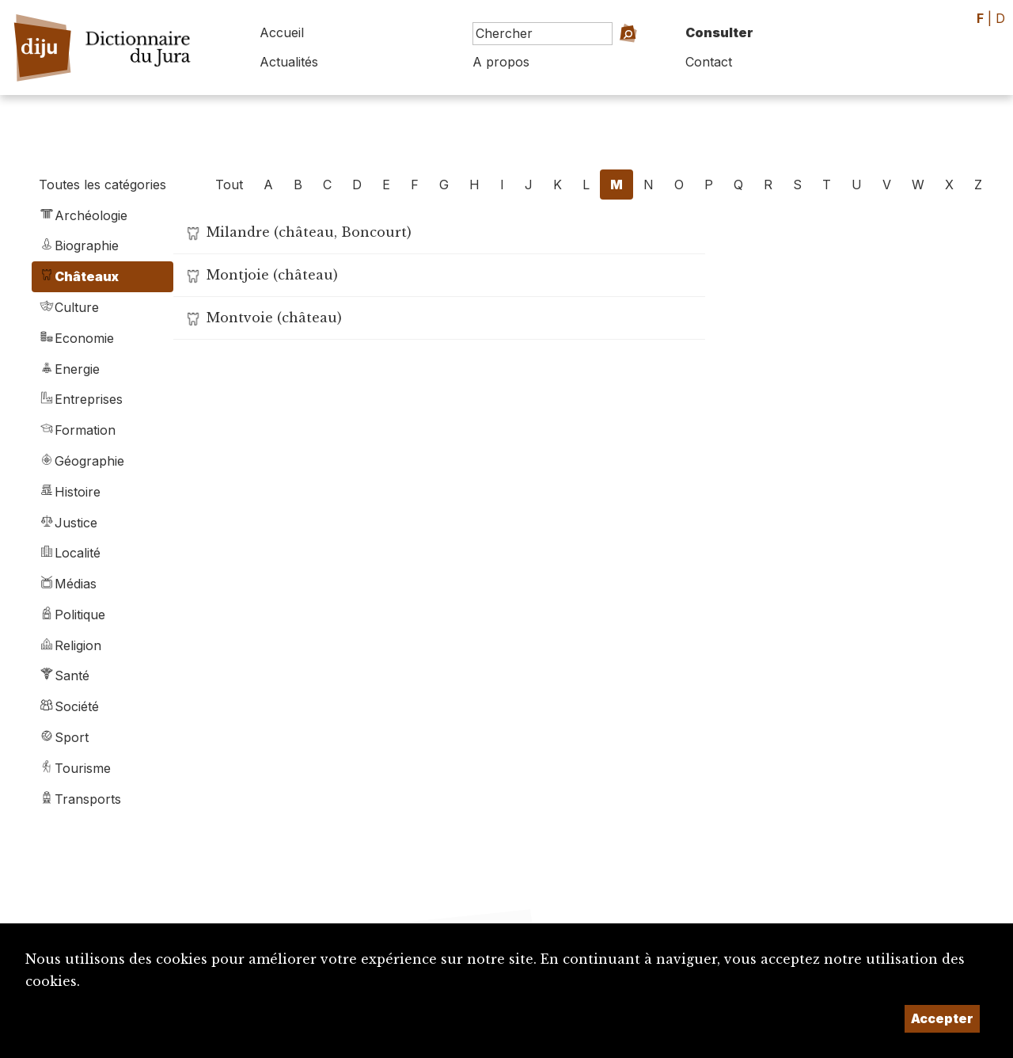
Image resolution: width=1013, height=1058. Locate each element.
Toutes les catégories (102, 184)
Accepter (942, 1018)
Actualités (289, 62)
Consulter (719, 32)
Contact (708, 62)
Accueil (282, 32)
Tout (229, 184)
